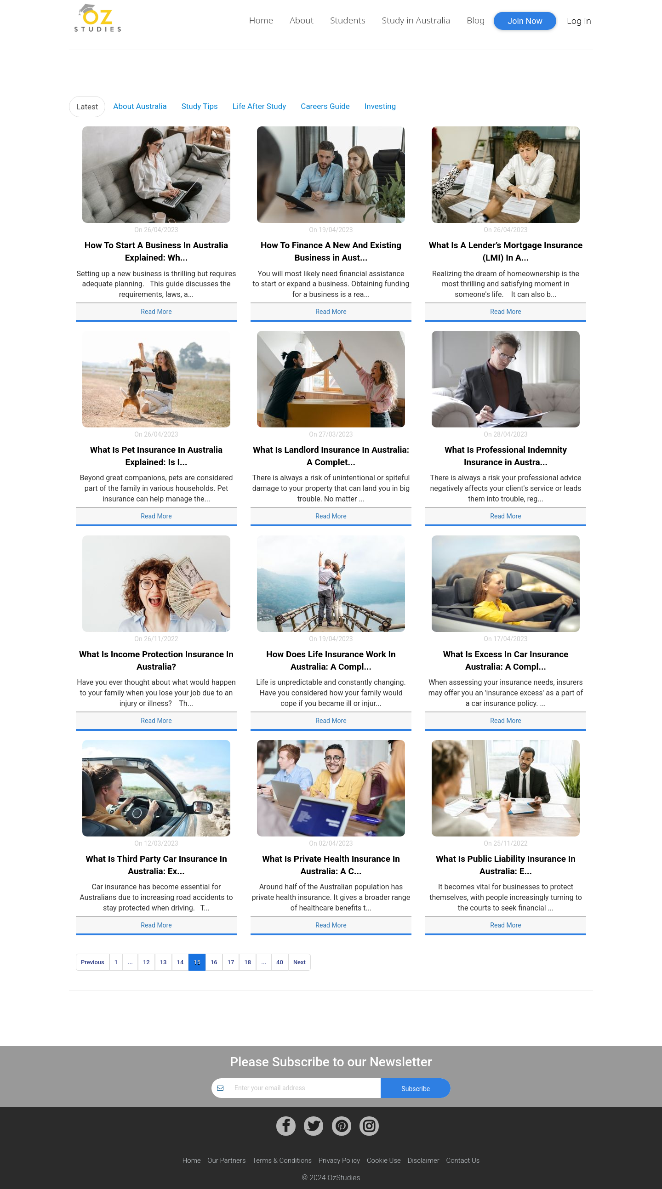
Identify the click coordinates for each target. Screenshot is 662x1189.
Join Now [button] (525, 21)
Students (347, 20)
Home (261, 20)
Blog (476, 20)
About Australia (139, 106)
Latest (87, 106)
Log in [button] (579, 21)
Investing (380, 106)
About (302, 20)
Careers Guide (325, 106)
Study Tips (200, 106)
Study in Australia (416, 20)
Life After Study (259, 106)
